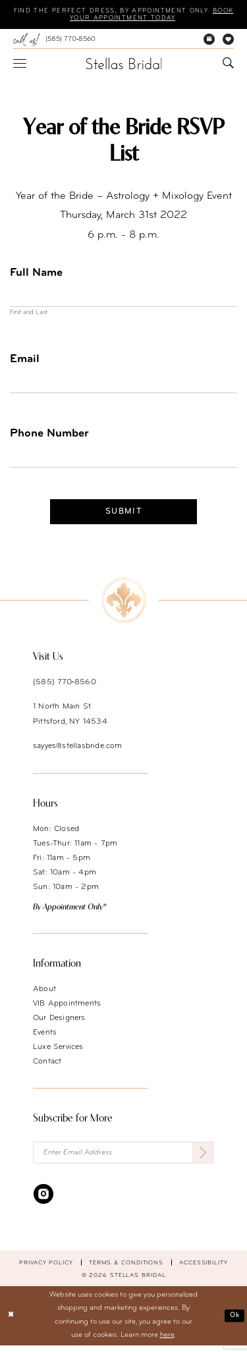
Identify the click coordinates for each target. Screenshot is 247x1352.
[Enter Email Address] (123, 1158)
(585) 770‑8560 (64, 688)
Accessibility (203, 1269)
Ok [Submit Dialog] (233, 1322)
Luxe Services (58, 1053)
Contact (47, 1067)
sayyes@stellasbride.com (78, 752)
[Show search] (228, 64)
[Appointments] (209, 40)
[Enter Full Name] (123, 297)
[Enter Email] (123, 384)
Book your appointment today (122, 18)
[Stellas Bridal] (123, 64)
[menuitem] (54, 40)
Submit (124, 516)
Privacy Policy (46, 1269)
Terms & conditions (126, 1269)
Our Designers (59, 1024)
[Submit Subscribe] (202, 1158)
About (44, 995)
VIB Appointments (67, 1010)
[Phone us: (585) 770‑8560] (54, 40)
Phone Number (49, 437)
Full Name (36, 273)
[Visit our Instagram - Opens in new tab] (43, 1200)
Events (45, 1038)
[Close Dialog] (11, 1322)
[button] (19, 63)
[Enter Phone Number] (123, 460)
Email (25, 361)
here (167, 1342)
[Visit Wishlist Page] (228, 40)
